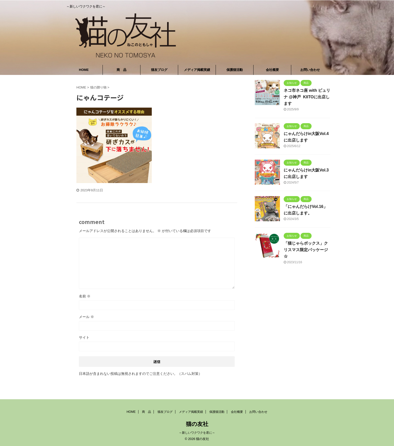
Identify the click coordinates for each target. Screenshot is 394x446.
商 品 (121, 70)
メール (86, 317)
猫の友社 (197, 424)
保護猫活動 (234, 70)
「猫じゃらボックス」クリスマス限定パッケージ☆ (306, 249)
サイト (84, 337)
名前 (84, 296)
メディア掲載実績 (197, 70)
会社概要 (272, 70)
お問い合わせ (310, 70)
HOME (84, 70)
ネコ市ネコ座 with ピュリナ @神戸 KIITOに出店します (307, 97)
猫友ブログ (159, 70)
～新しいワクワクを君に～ (197, 432)
